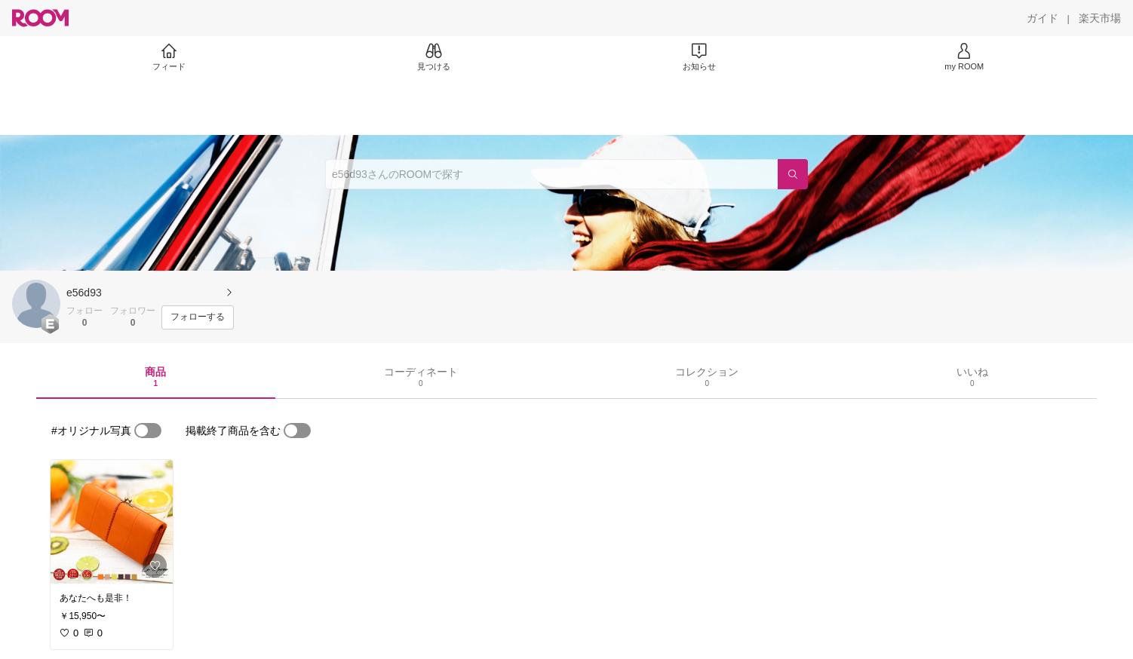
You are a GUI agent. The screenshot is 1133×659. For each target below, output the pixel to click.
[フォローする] (197, 317)
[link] (112, 522)
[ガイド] (1042, 18)
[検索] (793, 174)
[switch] (147, 430)
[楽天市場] (1100, 18)
